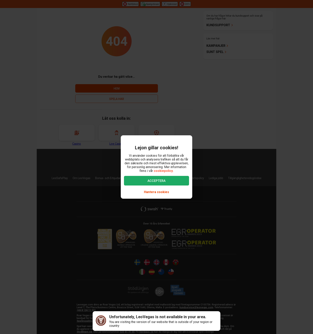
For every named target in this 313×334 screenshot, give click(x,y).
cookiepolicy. (163, 171)
